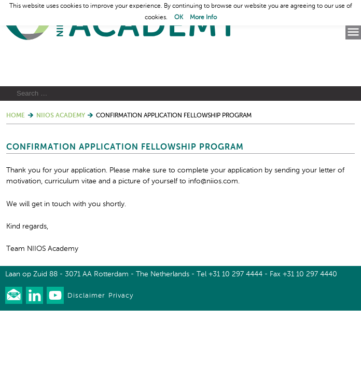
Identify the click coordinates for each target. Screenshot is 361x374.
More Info (203, 18)
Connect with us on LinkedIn (34, 343)
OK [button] (178, 18)
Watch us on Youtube (55, 343)
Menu (353, 32)
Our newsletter (13, 343)
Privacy (120, 344)
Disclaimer (86, 344)
